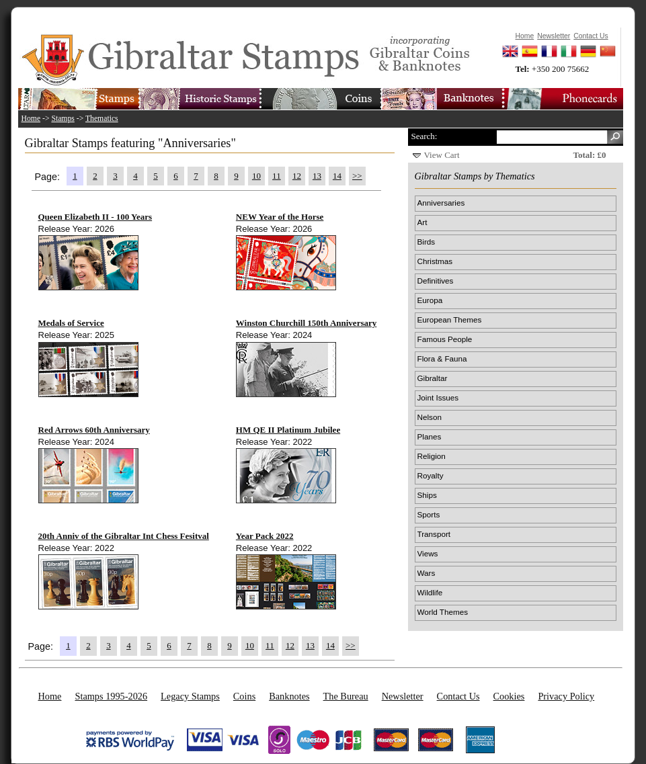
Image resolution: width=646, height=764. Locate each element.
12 (296, 176)
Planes (429, 436)
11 (276, 176)
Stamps (62, 118)
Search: (424, 136)
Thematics (101, 118)
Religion (431, 456)
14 (337, 176)
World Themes (443, 611)
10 (256, 176)
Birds (426, 241)
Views (427, 553)
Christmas (435, 261)
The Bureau (345, 696)
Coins (244, 696)
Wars (426, 572)
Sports (428, 514)
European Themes (449, 319)
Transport (434, 533)
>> (357, 176)
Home (31, 118)
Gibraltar (432, 378)
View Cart (442, 155)
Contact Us (458, 696)
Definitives (435, 280)
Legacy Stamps (190, 696)
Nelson (429, 417)
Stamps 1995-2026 (111, 696)
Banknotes (289, 696)
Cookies (509, 696)
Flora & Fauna (442, 358)
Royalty (430, 475)
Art (422, 222)
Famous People (445, 339)
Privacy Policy (566, 696)
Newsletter (402, 696)
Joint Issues (438, 397)
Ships (427, 495)
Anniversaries (441, 202)
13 (317, 176)
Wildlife (430, 592)
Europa (430, 300)
